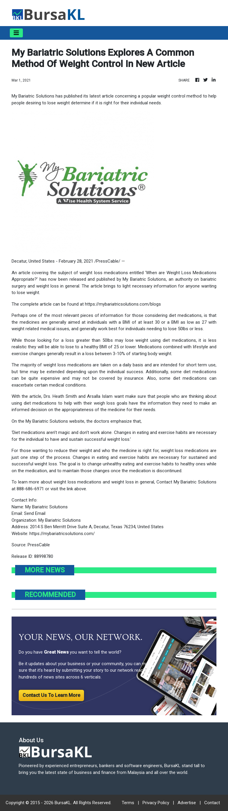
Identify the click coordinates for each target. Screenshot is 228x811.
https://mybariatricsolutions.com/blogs (123, 304)
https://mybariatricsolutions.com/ (62, 533)
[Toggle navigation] (16, 32)
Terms (128, 802)
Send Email (34, 513)
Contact (212, 802)
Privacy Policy (155, 802)
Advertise (187, 802)
